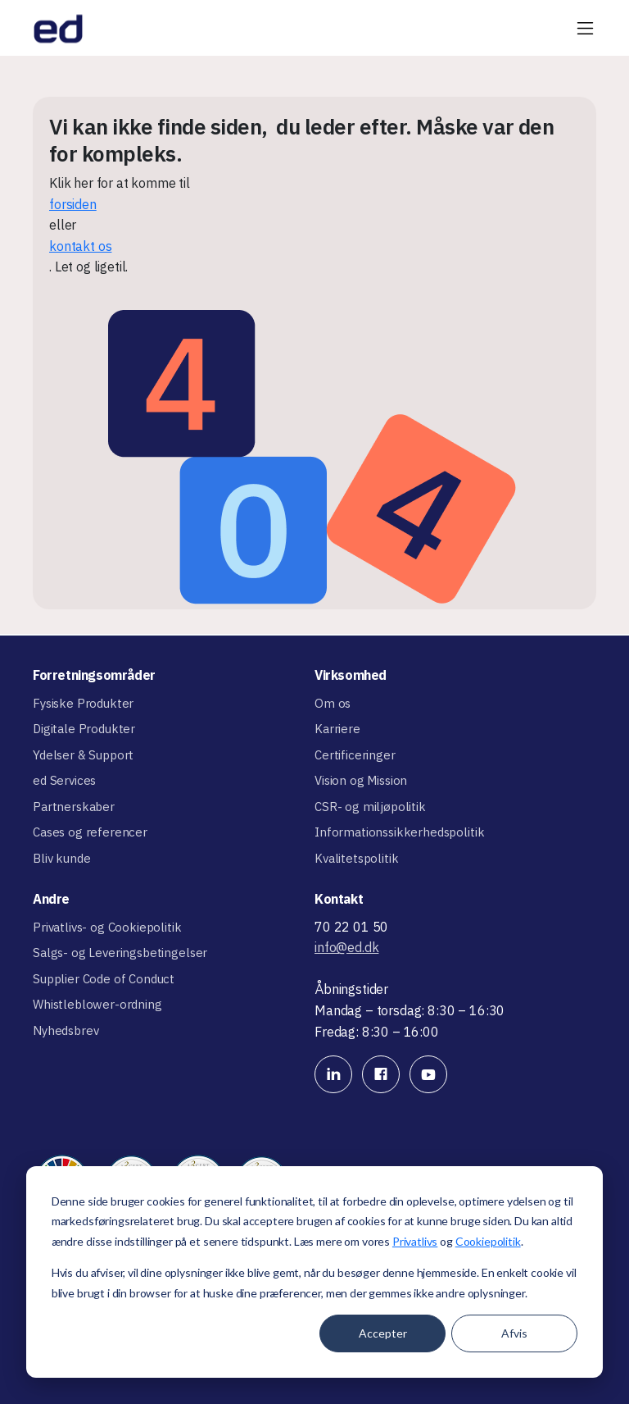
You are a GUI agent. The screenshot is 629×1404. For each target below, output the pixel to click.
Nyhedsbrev (65, 1030)
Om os (332, 703)
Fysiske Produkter (83, 703)
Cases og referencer (90, 832)
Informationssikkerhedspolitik (399, 832)
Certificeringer (355, 755)
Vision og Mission (360, 780)
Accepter (383, 1333)
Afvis (514, 1333)
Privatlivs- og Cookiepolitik (107, 927)
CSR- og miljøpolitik (370, 806)
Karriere (337, 728)
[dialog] (314, 1272)
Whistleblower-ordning (97, 1004)
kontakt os (80, 246)
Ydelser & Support (83, 755)
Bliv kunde (61, 858)
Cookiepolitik (488, 1241)
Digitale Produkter (84, 728)
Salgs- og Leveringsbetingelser (120, 952)
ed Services (64, 780)
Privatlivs (414, 1241)
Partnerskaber (74, 806)
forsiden (73, 204)
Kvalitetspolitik (356, 858)
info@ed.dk (346, 947)
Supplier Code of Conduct (103, 979)
